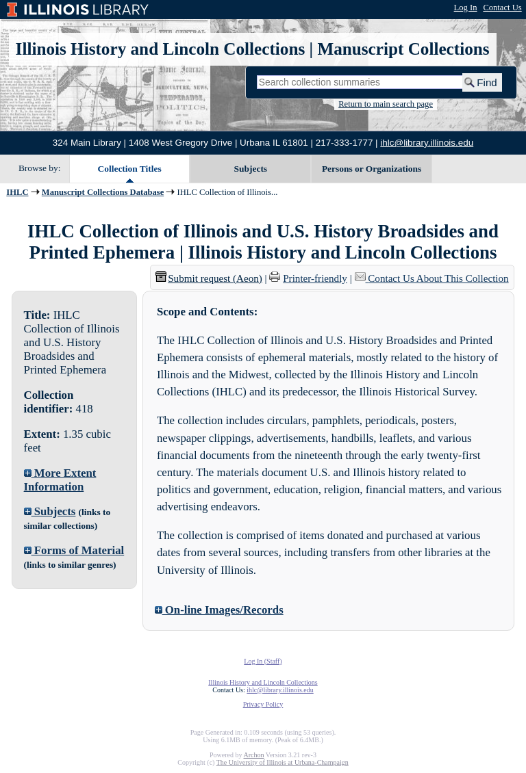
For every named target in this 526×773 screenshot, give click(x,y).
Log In (465, 7)
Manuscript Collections (403, 49)
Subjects (251, 168)
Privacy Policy (263, 704)
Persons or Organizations (371, 168)
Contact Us (502, 7)
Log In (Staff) (262, 661)
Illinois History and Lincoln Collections (160, 49)
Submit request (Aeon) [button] (208, 278)
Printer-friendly (315, 278)
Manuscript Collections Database (103, 192)
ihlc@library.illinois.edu (426, 142)
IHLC (17, 192)
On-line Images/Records (219, 609)
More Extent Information (60, 480)
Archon (253, 755)
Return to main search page (385, 104)
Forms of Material (74, 550)
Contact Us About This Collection (438, 278)
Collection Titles (130, 168)
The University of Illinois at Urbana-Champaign (282, 762)
